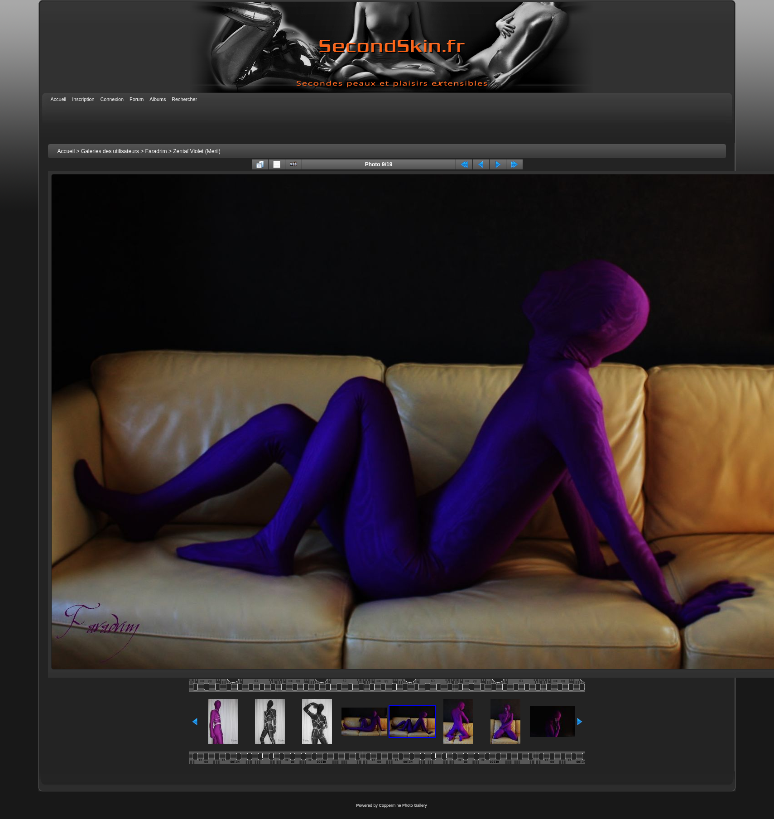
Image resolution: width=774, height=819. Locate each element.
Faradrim (156, 151)
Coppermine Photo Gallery (403, 805)
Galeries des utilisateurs (110, 151)
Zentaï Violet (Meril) (196, 151)
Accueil (66, 151)
